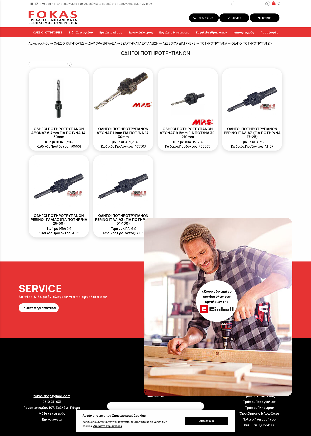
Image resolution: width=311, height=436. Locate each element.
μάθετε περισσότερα (39, 308)
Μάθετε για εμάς (52, 413)
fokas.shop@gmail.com (52, 396)
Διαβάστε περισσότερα (107, 425)
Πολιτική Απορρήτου (259, 419)
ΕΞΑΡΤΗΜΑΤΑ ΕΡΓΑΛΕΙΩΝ (139, 43)
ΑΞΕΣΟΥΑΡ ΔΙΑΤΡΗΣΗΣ (179, 43)
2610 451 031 (203, 18)
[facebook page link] (32, 4)
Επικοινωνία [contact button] (67, 4)
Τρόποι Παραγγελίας (259, 402)
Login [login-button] (47, 4)
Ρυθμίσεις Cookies (259, 425)
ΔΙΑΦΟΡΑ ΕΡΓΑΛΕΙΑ (102, 43)
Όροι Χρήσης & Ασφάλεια (259, 413)
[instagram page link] (37, 4)
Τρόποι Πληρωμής (259, 407)
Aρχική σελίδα (39, 43)
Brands (264, 18)
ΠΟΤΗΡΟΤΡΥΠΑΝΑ (213, 43)
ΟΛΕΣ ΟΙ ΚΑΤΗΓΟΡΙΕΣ (69, 43)
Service (234, 18)
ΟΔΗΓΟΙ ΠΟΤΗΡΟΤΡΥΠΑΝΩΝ (252, 43)
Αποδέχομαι (206, 420)
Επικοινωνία (52, 419)
